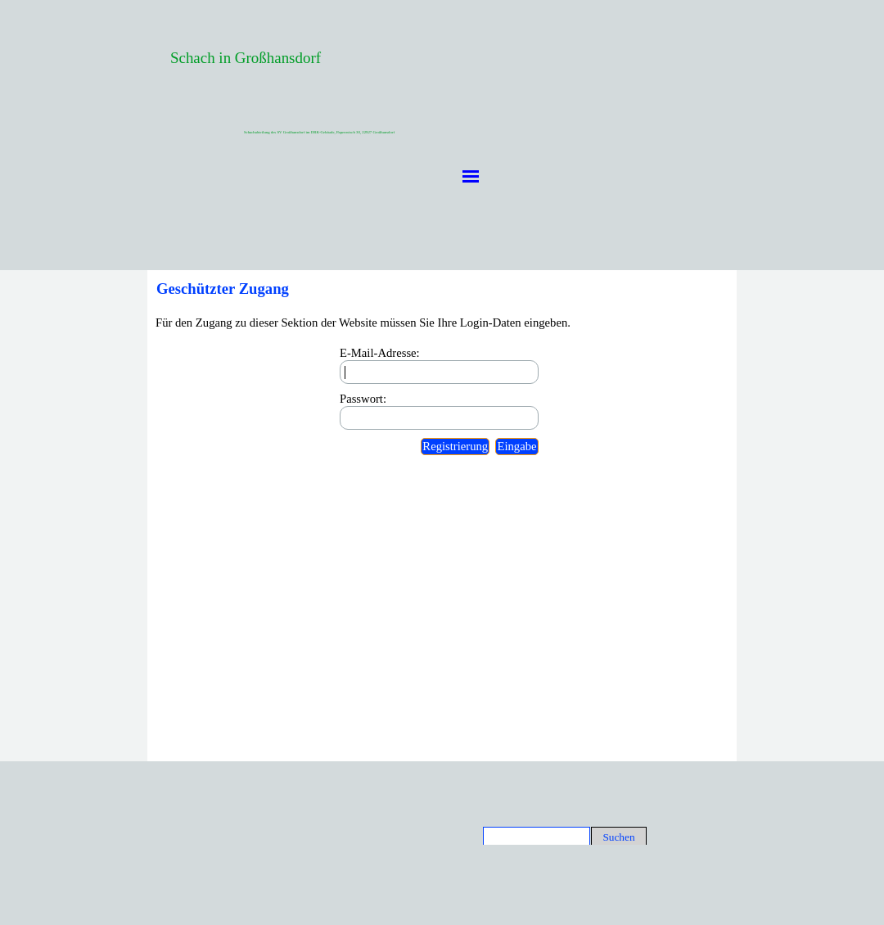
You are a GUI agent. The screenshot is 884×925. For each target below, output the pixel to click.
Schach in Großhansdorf (245, 57)
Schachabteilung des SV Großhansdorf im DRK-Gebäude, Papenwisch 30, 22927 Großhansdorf (319, 132)
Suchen (618, 837)
